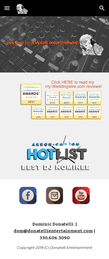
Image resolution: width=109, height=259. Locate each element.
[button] (7, 8)
